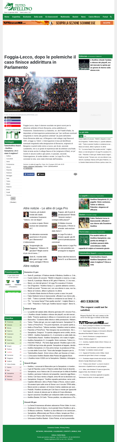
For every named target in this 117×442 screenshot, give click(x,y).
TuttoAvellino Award (87, 253)
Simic (8, 161)
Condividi (29, 174)
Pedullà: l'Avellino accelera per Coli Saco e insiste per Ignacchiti (52, 389)
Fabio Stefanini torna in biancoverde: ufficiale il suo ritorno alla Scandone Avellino (58, 296)
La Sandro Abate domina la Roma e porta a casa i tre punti (50, 293)
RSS (79, 431)
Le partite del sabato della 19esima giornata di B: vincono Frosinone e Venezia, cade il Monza (63, 312)
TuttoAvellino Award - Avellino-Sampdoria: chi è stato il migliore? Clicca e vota (57, 338)
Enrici (8, 189)
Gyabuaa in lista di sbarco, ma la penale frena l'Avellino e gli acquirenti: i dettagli (58, 408)
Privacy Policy (64, 427)
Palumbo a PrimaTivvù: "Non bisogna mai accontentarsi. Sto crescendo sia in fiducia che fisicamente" (66, 330)
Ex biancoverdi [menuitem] (51, 17)
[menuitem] (110, 17)
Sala (7, 178)
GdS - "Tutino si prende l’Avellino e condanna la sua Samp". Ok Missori (55, 298)
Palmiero (9, 173)
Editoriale (83, 56)
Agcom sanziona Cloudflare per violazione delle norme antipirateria (53, 395)
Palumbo (9, 170)
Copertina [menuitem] (16, 17)
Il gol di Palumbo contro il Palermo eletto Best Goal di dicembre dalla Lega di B (58, 369)
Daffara (8, 156)
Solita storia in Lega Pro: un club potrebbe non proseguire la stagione (67, 248)
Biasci (8, 184)
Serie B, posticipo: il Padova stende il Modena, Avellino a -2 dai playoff (54, 275)
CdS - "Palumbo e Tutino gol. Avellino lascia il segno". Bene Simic (53, 304)
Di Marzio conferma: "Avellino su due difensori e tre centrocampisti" (53, 411)
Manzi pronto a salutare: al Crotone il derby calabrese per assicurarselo (55, 387)
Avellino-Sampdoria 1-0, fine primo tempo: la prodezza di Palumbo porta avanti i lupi (59, 348)
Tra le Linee (84, 232)
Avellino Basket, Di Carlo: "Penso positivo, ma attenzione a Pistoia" (53, 397)
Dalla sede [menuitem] (38, 17)
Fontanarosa (10, 164)
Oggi (81, 136)
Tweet (41, 174)
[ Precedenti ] (13, 287)
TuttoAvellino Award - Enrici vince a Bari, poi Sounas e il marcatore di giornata (57, 353)
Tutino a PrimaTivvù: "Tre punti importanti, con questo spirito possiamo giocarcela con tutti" (62, 325)
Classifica (9, 318)
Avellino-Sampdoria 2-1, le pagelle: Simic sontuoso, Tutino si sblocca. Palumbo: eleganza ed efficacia (66, 340)
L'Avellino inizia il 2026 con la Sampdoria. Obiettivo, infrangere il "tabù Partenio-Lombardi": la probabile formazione (71, 358)
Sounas (8, 195)
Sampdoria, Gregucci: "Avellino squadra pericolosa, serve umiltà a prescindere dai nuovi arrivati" (64, 379)
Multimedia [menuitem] (65, 17)
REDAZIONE (48, 431)
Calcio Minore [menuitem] (94, 17)
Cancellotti (9, 159)
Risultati (13, 202)
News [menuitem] (83, 17)
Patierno (9, 187)
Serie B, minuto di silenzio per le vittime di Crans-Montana (50, 392)
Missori (8, 167)
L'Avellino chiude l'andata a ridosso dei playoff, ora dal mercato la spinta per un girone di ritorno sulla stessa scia (70, 314)
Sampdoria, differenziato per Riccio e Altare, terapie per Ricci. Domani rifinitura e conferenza (63, 413)
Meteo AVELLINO (13, 292)
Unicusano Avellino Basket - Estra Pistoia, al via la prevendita (51, 418)
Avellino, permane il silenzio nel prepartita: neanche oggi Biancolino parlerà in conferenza (61, 374)
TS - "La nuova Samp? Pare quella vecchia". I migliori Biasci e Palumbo (55, 301)
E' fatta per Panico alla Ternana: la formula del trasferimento (50, 416)
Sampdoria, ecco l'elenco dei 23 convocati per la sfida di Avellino (52, 371)
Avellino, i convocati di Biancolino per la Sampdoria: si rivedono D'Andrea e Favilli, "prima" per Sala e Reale (68, 366)
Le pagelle (83, 196)
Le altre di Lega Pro (35, 164)
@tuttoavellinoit (53, 166)
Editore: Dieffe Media (58, 435)
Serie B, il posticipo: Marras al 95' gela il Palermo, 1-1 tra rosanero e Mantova (57, 280)
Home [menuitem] (7, 17)
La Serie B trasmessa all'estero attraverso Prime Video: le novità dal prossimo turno (59, 405)
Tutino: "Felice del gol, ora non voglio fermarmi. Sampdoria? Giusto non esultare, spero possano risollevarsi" (69, 322)
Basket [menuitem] (75, 17)
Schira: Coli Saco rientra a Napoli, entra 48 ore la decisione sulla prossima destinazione (61, 377)
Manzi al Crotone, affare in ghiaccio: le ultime (45, 291)
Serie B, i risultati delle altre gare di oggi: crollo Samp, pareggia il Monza (39, 259)
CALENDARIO (58, 431)
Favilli (8, 192)
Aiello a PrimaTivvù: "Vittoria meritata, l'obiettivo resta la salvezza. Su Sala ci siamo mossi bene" (64, 327)
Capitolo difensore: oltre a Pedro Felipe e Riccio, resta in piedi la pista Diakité (57, 382)
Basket (82, 215)
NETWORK (39, 431)
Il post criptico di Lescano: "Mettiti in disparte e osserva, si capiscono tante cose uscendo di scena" (65, 278)
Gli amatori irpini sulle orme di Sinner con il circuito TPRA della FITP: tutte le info (58, 384)
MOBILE (74, 431)
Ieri (85, 136)
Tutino (8, 181)
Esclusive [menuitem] (27, 17)
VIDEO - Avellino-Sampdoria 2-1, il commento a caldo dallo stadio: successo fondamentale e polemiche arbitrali (70, 335)
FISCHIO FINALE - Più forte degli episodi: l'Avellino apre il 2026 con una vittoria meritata (61, 343)
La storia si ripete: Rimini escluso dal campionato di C (39, 225)
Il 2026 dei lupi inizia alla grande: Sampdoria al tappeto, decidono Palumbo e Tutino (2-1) (61, 345)
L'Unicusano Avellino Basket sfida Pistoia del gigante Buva (50, 356)
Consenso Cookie (53, 427)
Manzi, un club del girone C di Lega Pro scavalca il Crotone (50, 283)
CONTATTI (67, 431)
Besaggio (9, 175)
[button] (13, 198)
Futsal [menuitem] (105, 17)
